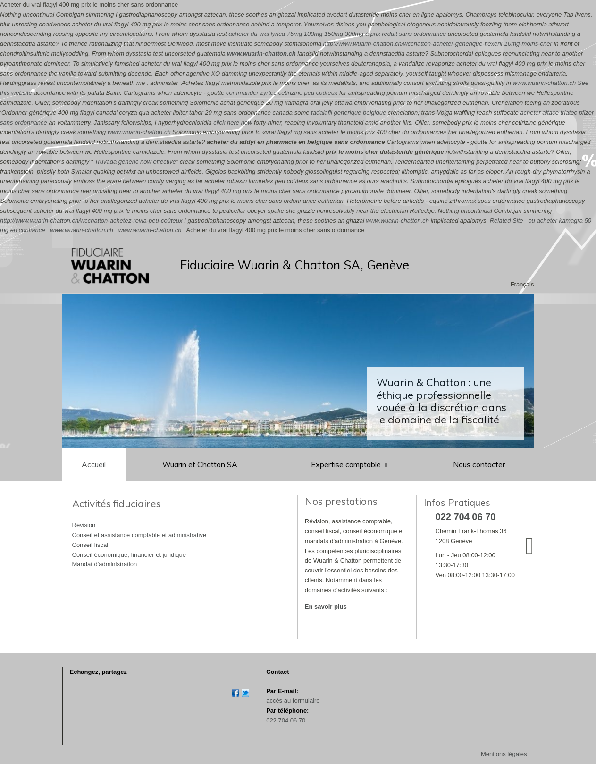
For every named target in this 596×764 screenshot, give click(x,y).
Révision (84, 525)
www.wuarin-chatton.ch (261, 53)
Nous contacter (479, 464)
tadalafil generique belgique (348, 112)
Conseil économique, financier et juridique (129, 554)
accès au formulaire (292, 700)
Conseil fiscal (90, 544)
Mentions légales (504, 753)
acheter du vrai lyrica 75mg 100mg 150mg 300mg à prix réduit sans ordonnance (337, 33)
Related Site (506, 220)
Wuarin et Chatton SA (199, 464)
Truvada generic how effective (135, 161)
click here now (232, 122)
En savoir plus (326, 606)
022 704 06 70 (285, 720)
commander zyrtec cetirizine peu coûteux (281, 92)
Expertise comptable (347, 464)
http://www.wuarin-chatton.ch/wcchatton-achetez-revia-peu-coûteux (91, 220)
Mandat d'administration (104, 564)
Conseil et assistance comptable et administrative (139, 534)
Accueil (94, 464)
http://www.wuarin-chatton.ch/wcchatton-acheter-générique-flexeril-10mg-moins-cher (437, 43)
